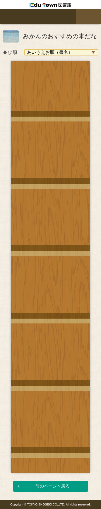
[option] (50, 263)
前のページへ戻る (52, 486)
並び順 (10, 52)
